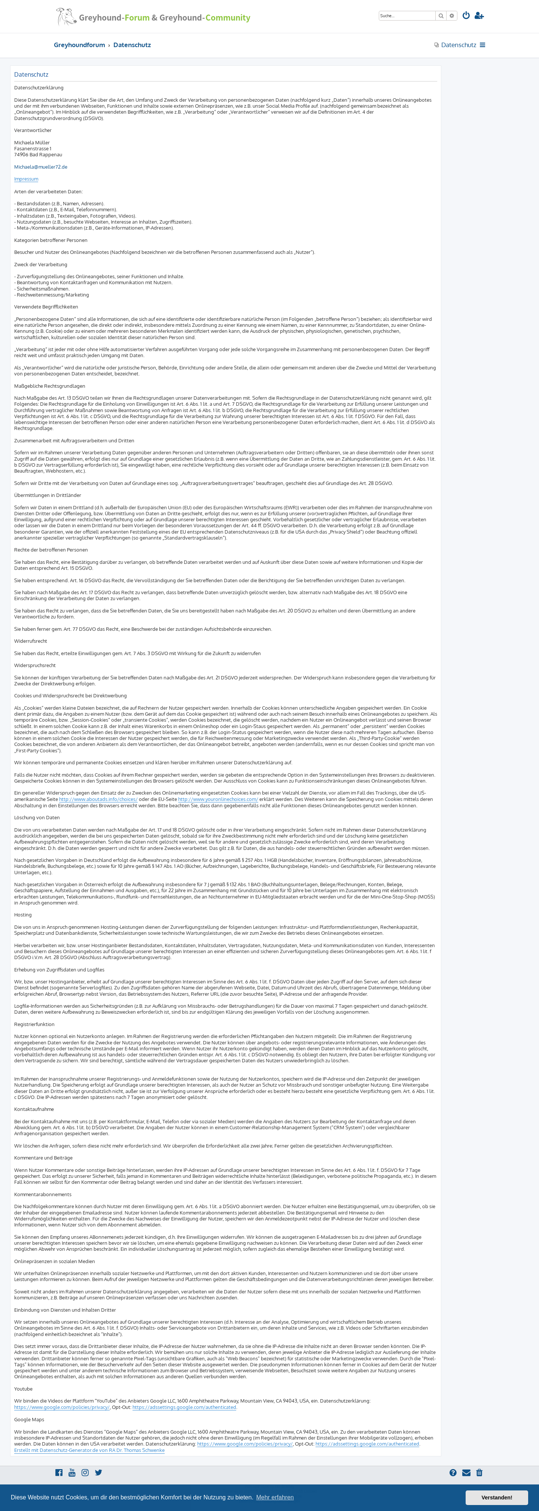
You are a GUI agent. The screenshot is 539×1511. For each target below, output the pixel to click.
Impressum (26, 179)
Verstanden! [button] (497, 1498)
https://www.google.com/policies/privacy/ (62, 1407)
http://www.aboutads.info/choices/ (98, 799)
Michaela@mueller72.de (40, 167)
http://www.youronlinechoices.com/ (218, 799)
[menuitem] (466, 16)
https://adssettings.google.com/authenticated (184, 1407)
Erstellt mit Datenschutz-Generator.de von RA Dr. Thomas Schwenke (89, 1450)
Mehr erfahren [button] (275, 1497)
